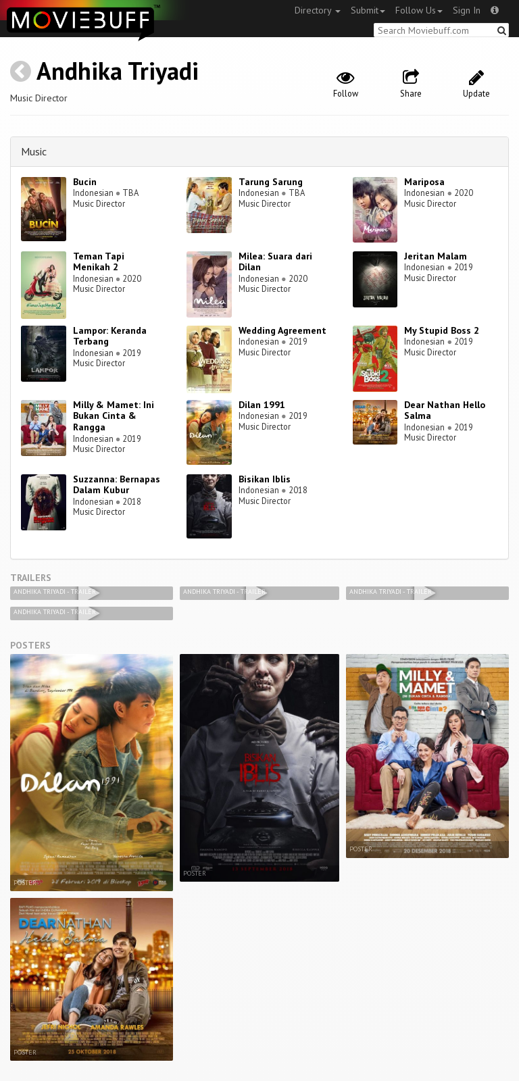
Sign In (466, 10)
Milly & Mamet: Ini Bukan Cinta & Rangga (113, 416)
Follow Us (419, 10)
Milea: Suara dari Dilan (275, 262)
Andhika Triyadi (117, 70)
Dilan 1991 (262, 405)
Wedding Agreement (282, 330)
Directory (318, 10)
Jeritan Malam (435, 256)
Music (34, 151)
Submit (368, 10)
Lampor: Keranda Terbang (110, 336)
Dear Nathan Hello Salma (444, 410)
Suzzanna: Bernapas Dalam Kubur (116, 485)
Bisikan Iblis (265, 479)
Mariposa (424, 182)
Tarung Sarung (271, 182)
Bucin (85, 182)
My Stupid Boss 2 (441, 330)
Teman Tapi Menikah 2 (98, 262)
